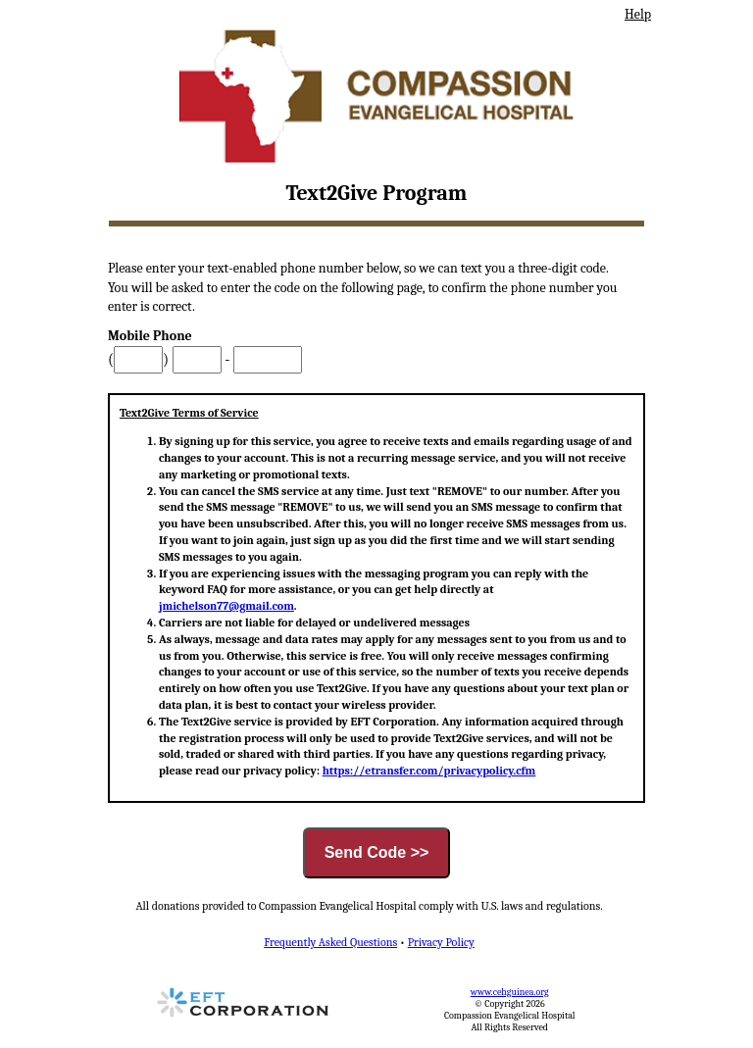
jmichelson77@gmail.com (226, 606)
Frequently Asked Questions (330, 942)
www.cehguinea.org (510, 992)
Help (638, 14)
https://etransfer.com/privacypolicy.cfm (429, 770)
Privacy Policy (441, 942)
